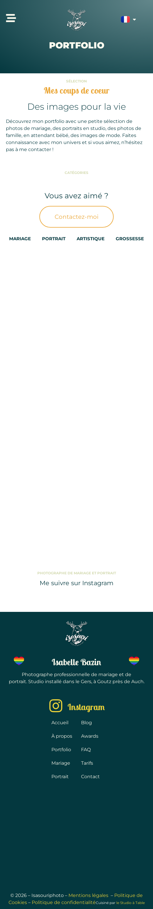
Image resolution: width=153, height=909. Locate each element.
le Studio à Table (130, 902)
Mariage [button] (20, 238)
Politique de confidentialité (64, 902)
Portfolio (61, 749)
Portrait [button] (53, 238)
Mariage (60, 763)
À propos (61, 736)
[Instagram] (55, 705)
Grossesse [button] (130, 238)
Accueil (59, 722)
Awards (89, 736)
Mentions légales (89, 895)
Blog (86, 722)
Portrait (60, 776)
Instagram (86, 706)
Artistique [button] (91, 238)
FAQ (86, 749)
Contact (90, 776)
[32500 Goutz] (76, 836)
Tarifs (87, 763)
